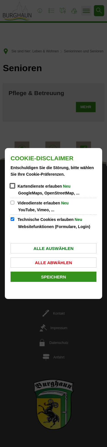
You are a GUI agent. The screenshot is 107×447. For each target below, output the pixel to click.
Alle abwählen (53, 262)
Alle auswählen (53, 248)
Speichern (53, 276)
